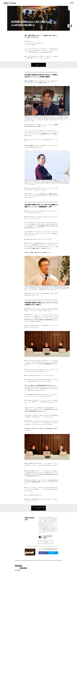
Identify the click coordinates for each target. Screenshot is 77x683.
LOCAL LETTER (9, 3)
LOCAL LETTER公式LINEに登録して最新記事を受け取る (38, 508)
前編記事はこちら (38, 64)
